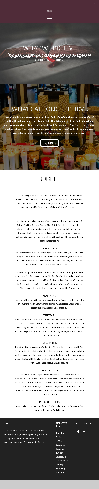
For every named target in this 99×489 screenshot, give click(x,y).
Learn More (49, 152)
